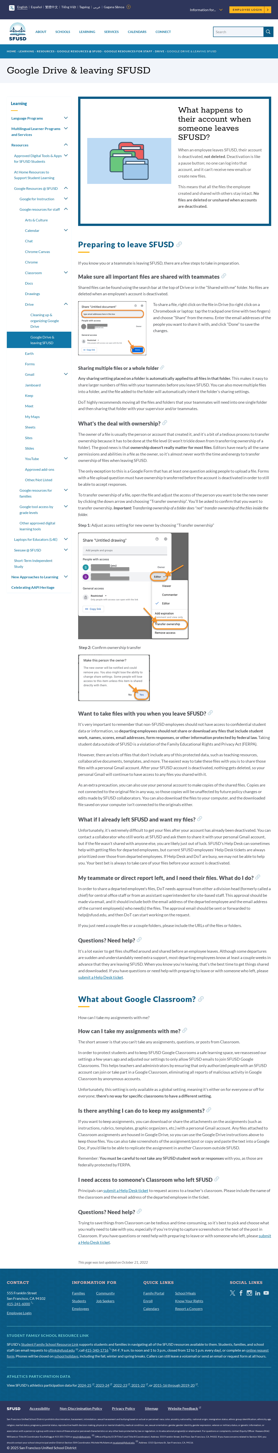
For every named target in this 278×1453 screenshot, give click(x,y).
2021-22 (139, 1385)
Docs (29, 283)
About (40, 32)
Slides (29, 448)
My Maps (32, 416)
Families (78, 1293)
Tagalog (84, 7)
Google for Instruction (37, 199)
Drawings (32, 293)
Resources (46, 51)
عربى (96, 7)
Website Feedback (184, 1408)
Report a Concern (189, 1308)
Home (11, 51)
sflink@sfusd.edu (63, 1350)
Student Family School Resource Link (49, 1344)
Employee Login (251, 9)
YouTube (32, 458)
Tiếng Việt (68, 7)
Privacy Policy (123, 1408)
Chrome (31, 262)
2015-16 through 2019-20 (175, 1385)
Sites (28, 438)
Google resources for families (36, 493)
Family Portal (153, 1293)
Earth (29, 353)
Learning (87, 32)
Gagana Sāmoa (114, 7)
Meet (29, 406)
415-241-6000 (20, 1303)
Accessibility (40, 1408)
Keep (29, 395)
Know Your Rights (189, 1301)
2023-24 (104, 1385)
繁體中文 (51, 7)
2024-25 (86, 1385)
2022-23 (122, 1385)
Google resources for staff (128, 51)
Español (36, 7)
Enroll (148, 1301)
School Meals (185, 1293)
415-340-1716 (98, 1350)
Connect (163, 32)
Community (105, 1293)
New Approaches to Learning (34, 577)
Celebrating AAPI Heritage (33, 587)
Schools (62, 32)
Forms (30, 364)
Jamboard (33, 385)
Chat (29, 241)
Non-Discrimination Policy (81, 1408)
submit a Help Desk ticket (100, 977)
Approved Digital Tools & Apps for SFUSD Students (38, 158)
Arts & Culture (36, 220)
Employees (80, 1308)
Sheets (30, 427)
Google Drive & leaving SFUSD (42, 340)
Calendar (32, 230)
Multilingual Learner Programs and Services (35, 131)
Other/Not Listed (38, 480)
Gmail (29, 374)
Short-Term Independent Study (33, 563)
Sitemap (151, 1408)
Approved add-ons (39, 469)
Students (79, 1301)
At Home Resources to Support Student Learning (34, 175)
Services (111, 32)
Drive (159, 51)
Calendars (137, 32)
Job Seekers (105, 1301)
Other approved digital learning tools (37, 526)
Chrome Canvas (37, 251)
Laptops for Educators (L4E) (35, 539)
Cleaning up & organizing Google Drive (44, 320)
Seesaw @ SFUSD (27, 550)
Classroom (33, 273)
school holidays (66, 1356)
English (22, 7)
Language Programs (27, 118)
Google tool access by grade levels (36, 509)
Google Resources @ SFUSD (79, 51)
